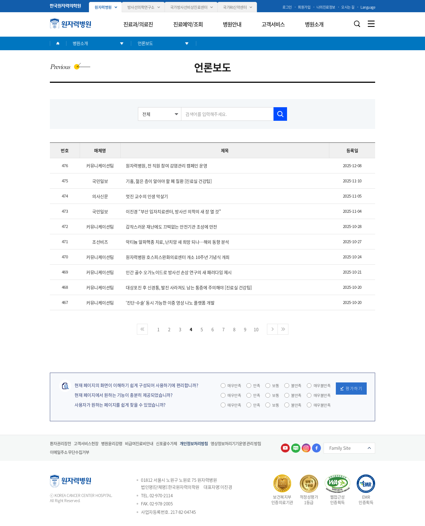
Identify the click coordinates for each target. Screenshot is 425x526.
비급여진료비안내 (139, 443)
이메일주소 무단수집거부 (69, 452)
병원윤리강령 (111, 443)
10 (256, 329)
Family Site (340, 448)
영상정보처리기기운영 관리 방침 (236, 443)
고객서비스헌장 (86, 443)
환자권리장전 (60, 443)
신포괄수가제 (166, 443)
